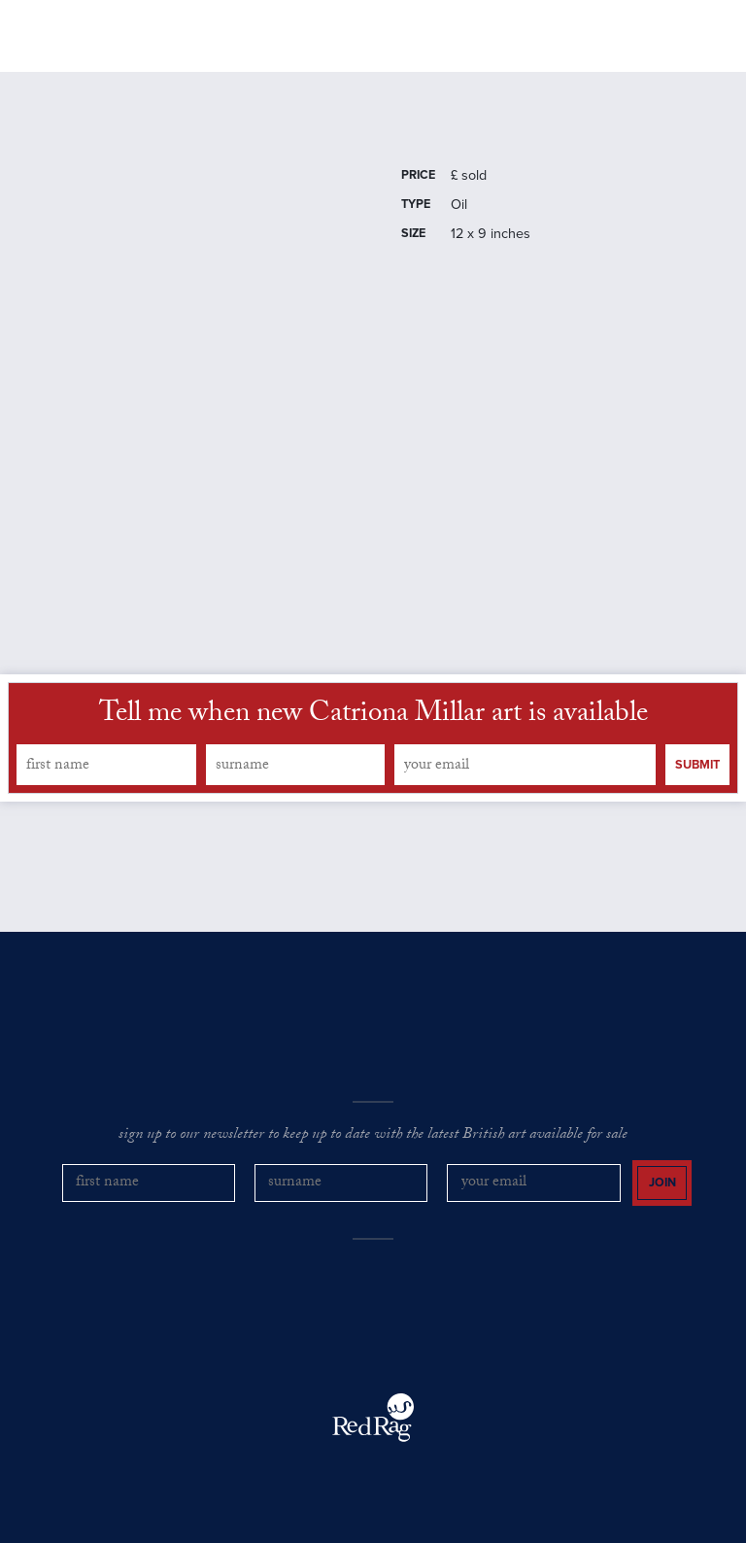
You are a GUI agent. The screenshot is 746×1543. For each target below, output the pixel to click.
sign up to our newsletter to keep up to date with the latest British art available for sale (373, 1136)
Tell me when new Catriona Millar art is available (373, 716)
